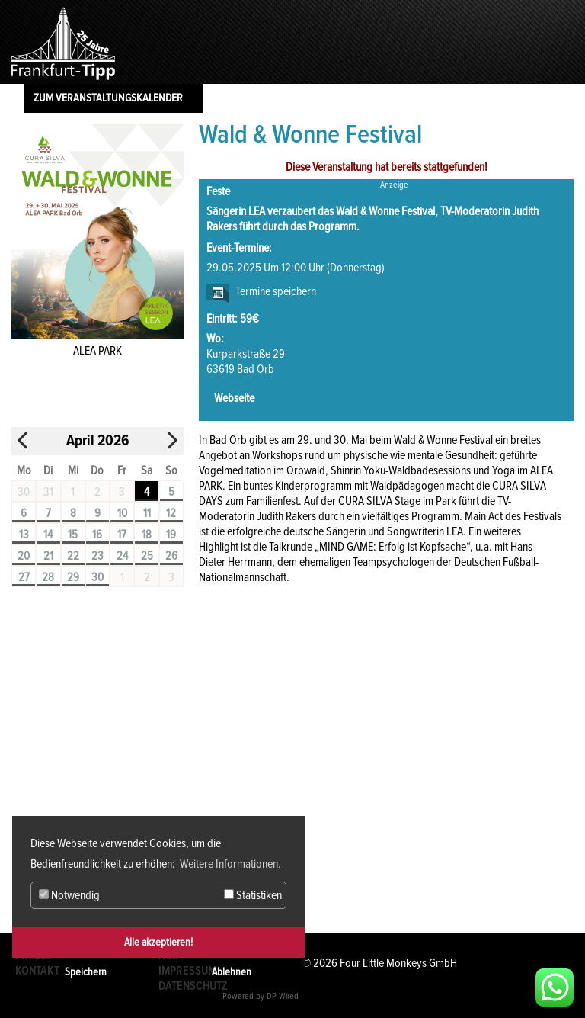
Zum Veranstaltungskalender (108, 97)
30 (97, 577)
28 (48, 577)
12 (171, 513)
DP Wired (283, 996)
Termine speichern (275, 291)
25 (147, 556)
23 (97, 556)
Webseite (234, 398)
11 (147, 513)
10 (122, 513)
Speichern (86, 971)
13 (24, 534)
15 (73, 534)
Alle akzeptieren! (158, 942)
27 (24, 577)
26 (171, 556)
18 (147, 534)
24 (122, 556)
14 (48, 534)
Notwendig (69, 895)
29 (73, 577)
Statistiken (253, 895)
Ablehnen (231, 971)
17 (121, 534)
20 (24, 556)
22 (73, 556)
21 (48, 556)
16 (97, 534)
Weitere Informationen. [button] (230, 864)
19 (171, 534)
